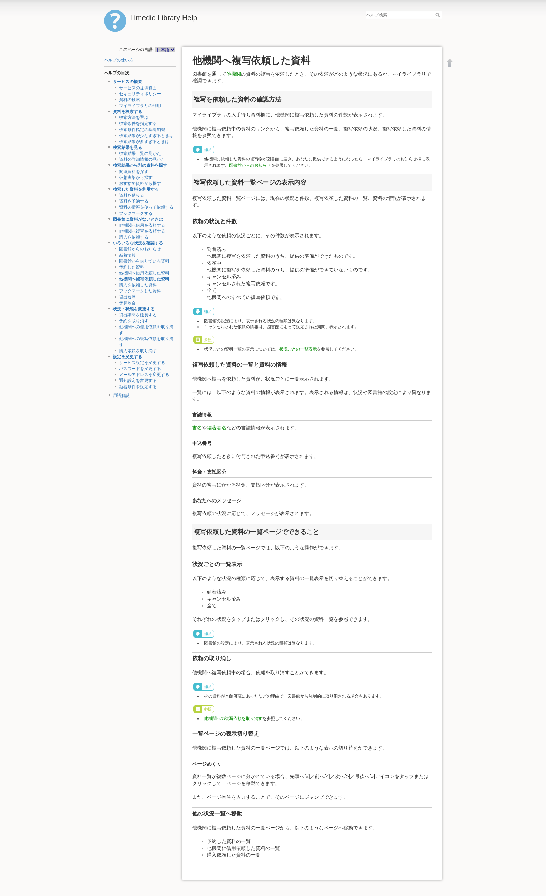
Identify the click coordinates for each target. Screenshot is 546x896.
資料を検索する (127, 111)
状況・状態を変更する (134, 309)
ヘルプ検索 (438, 15)
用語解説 (121, 395)
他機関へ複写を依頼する (142, 231)
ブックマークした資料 (140, 290)
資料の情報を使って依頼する (146, 207)
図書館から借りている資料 (144, 261)
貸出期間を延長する (138, 315)
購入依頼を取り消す (138, 350)
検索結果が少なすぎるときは (146, 135)
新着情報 (127, 255)
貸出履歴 (127, 297)
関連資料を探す (133, 171)
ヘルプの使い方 (118, 60)
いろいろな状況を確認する (138, 243)
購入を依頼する (133, 237)
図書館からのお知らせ (140, 249)
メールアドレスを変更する (144, 374)
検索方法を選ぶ (133, 117)
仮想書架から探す (136, 177)
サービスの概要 (127, 81)
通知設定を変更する (138, 380)
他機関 (233, 74)
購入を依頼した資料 (138, 285)
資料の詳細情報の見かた (142, 159)
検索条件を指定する (138, 123)
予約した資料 (131, 267)
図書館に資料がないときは (138, 219)
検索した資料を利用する (136, 189)
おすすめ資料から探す (140, 183)
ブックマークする (136, 213)
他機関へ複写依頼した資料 (144, 279)
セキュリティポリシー (140, 93)
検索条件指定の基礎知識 (142, 129)
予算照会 (127, 303)
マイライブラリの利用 (140, 105)
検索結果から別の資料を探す (140, 165)
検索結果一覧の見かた (140, 153)
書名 (197, 427)
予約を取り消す (133, 320)
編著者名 (216, 427)
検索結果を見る (127, 147)
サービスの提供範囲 (138, 87)
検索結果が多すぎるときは (144, 141)
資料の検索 (129, 99)
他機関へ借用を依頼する (142, 225)
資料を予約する (133, 201)
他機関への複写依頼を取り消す (233, 718)
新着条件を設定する (138, 386)
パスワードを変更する (140, 368)
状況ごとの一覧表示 (298, 349)
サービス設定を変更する (142, 362)
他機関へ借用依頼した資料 (144, 273)
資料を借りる (131, 195)
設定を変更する (127, 356)
